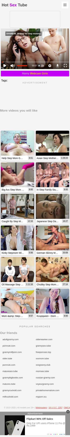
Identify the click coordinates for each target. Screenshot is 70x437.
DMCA (67, 408)
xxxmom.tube (42, 358)
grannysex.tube (43, 346)
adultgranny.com (11, 339)
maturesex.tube (10, 371)
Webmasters (41, 408)
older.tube (7, 358)
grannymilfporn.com (12, 352)
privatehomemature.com (47, 390)
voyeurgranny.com (45, 384)
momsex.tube (42, 371)
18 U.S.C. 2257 (55, 408)
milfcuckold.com (10, 396)
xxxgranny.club (43, 365)
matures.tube (9, 384)
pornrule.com (9, 346)
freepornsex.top (43, 352)
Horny (35, 73)
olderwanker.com (44, 339)
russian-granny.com (45, 377)
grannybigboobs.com (13, 377)
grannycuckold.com (12, 390)
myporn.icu (41, 396)
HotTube (14, 5)
